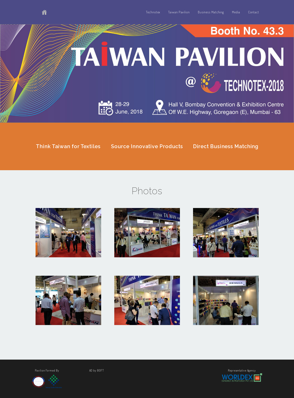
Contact (253, 12)
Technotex (153, 12)
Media (236, 12)
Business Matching (211, 12)
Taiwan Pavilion (179, 12)
